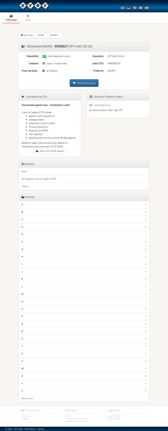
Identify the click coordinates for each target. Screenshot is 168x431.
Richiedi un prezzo (84, 83)
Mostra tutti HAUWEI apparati (50, 151)
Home (24, 171)
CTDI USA (25, 418)
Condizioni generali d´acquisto (77, 418)
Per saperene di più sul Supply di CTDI (39, 178)
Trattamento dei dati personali (76, 421)
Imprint (25, 186)
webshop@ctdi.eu (102, 105)
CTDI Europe (26, 416)
